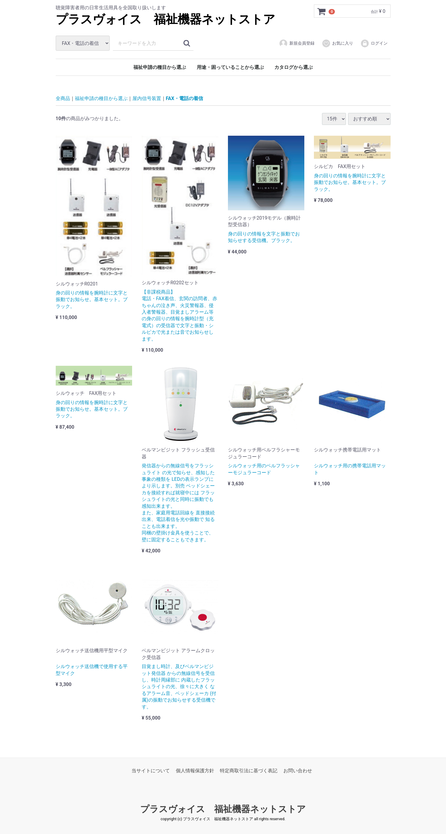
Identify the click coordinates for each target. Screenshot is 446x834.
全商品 (63, 98)
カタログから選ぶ (293, 67)
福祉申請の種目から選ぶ (159, 67)
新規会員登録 (297, 43)
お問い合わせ (297, 770)
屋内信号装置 (146, 98)
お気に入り (337, 43)
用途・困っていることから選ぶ (230, 67)
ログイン (374, 43)
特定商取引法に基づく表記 (248, 770)
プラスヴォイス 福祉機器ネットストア (165, 19)
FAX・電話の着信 (184, 98)
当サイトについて (150, 770)
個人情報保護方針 (195, 770)
